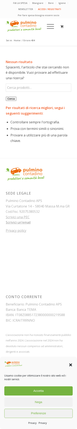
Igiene (62, 2)
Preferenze (38, 413)
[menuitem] (20, 3)
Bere (51, 2)
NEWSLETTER (25, 9)
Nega (38, 402)
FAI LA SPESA (20, 2)
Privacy (32, 423)
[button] (71, 365)
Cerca (11, 98)
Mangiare (37, 2)
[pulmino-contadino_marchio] (32, 26)
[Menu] (48, 26)
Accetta (38, 390)
